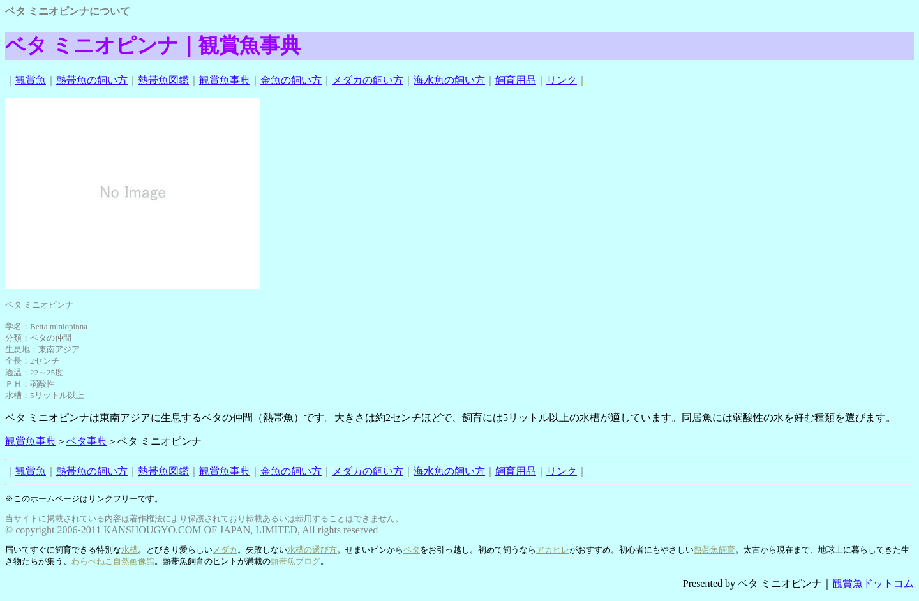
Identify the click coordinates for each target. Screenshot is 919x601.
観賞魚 (30, 80)
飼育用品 (515, 80)
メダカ (225, 549)
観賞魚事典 (224, 80)
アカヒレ (552, 549)
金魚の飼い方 (291, 80)
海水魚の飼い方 (449, 80)
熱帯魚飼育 (714, 549)
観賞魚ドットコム (873, 583)
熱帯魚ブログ (295, 561)
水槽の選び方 (312, 549)
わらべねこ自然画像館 (112, 561)
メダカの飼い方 (367, 80)
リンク (561, 80)
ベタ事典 (86, 441)
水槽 (129, 549)
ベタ (411, 549)
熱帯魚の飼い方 (92, 80)
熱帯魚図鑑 (163, 80)
